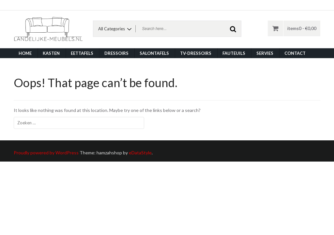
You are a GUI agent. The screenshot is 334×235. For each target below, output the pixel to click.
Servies (264, 53)
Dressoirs (116, 53)
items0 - (301, 28)
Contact (295, 53)
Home (25, 53)
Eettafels (82, 53)
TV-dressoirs (195, 53)
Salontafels (154, 53)
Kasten (51, 53)
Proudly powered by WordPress (46, 152)
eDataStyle (140, 152)
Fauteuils (233, 53)
